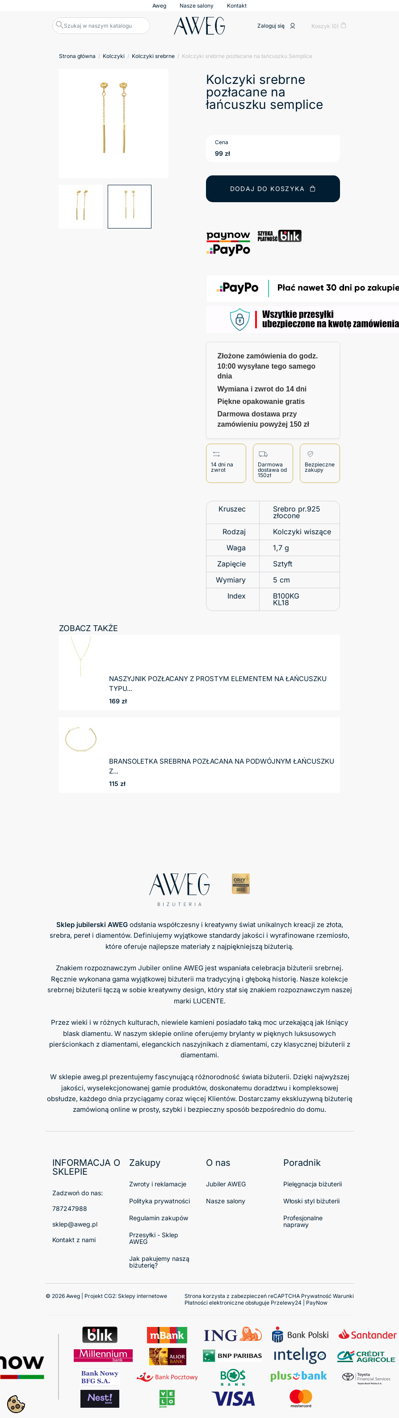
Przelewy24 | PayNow (299, 1302)
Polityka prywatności (159, 1201)
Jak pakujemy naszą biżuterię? (159, 1262)
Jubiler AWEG (226, 1184)
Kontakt (237, 5)
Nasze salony (197, 5)
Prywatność (316, 1296)
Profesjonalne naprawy (303, 1221)
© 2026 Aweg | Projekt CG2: (106, 1296)
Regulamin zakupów (158, 1218)
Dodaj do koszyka (273, 188)
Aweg (159, 5)
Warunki (343, 1296)
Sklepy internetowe (142, 1296)
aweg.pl (95, 1077)
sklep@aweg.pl (74, 1224)
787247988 (69, 1208)
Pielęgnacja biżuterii (312, 1184)
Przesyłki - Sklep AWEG (153, 1238)
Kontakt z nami (74, 1239)
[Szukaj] (101, 25)
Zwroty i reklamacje (157, 1184)
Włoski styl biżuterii (311, 1201)
